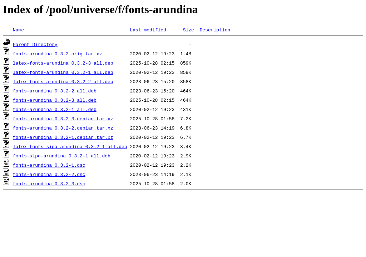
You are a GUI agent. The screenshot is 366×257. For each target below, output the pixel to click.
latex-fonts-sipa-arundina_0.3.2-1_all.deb (70, 146)
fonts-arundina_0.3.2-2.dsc (49, 174)
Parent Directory (35, 44)
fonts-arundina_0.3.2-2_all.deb (55, 90)
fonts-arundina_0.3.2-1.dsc (49, 165)
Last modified (148, 29)
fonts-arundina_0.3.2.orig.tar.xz (57, 53)
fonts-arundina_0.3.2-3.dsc (49, 183)
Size (188, 29)
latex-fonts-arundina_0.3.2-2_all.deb (63, 81)
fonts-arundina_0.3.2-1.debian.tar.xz (63, 137)
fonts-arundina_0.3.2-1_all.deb (55, 109)
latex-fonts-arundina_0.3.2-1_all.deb (63, 72)
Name (18, 29)
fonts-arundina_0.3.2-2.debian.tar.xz (63, 128)
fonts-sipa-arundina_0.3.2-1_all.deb (61, 155)
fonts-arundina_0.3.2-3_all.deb (55, 100)
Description (214, 29)
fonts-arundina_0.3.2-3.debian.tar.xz (63, 118)
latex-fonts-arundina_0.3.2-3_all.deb (63, 63)
